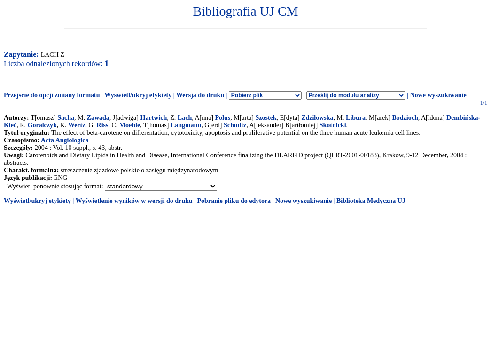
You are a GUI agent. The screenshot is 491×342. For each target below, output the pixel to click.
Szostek (266, 117)
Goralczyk (42, 125)
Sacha (65, 117)
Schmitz (235, 125)
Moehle (129, 125)
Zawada (98, 117)
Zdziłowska (317, 117)
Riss (103, 125)
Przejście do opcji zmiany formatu (52, 95)
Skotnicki (333, 125)
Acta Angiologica (65, 140)
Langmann (186, 125)
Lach (185, 117)
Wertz (77, 125)
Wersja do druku (200, 95)
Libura (356, 117)
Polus (223, 117)
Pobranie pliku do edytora (234, 200)
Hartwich (153, 117)
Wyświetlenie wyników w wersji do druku (134, 200)
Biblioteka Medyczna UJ (370, 200)
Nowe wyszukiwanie (438, 95)
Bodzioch (405, 117)
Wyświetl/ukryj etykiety (137, 95)
